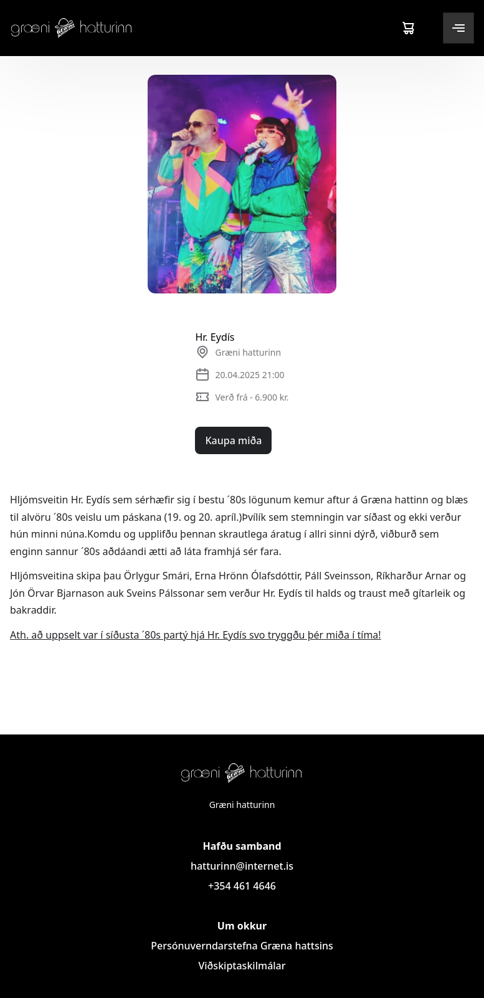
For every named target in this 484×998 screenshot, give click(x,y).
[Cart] (408, 28)
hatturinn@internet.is (242, 866)
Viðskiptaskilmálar (241, 966)
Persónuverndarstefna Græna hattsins (242, 946)
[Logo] (71, 28)
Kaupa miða (233, 440)
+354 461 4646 (242, 886)
